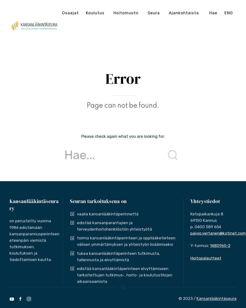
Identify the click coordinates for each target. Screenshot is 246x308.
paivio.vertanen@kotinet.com (218, 233)
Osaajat (70, 12)
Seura (154, 12)
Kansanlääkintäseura (217, 298)
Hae (213, 12)
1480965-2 (220, 245)
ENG (228, 12)
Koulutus (95, 12)
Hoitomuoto (126, 12)
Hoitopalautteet (205, 258)
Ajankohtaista (184, 12)
